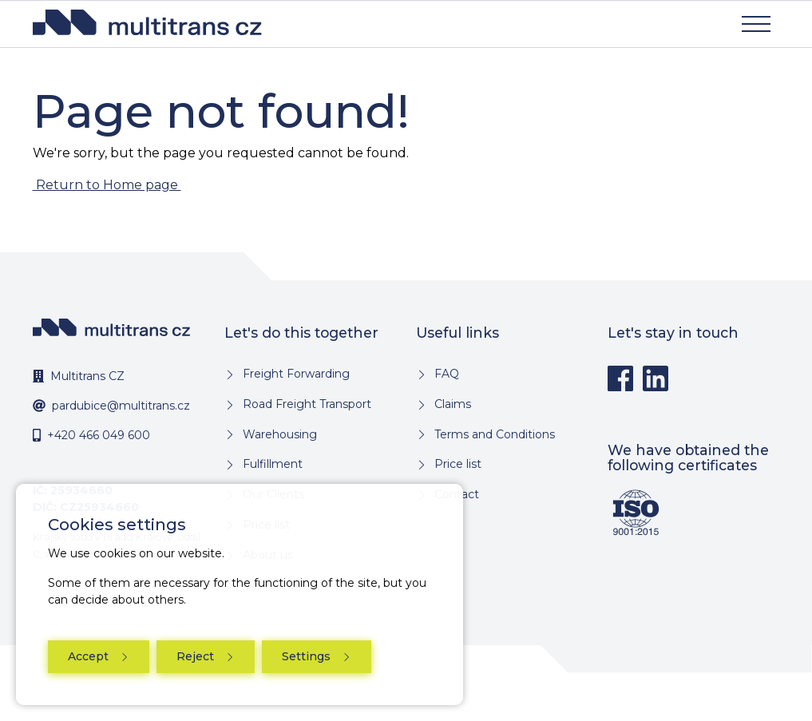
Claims (451, 404)
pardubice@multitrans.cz (121, 405)
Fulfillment (271, 464)
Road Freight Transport (305, 404)
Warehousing (278, 434)
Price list (456, 464)
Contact (455, 494)
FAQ (445, 373)
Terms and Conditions (493, 434)
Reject (196, 656)
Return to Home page (107, 184)
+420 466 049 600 (98, 435)
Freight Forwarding (295, 373)
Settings (308, 656)
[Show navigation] (756, 24)
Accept (90, 656)
